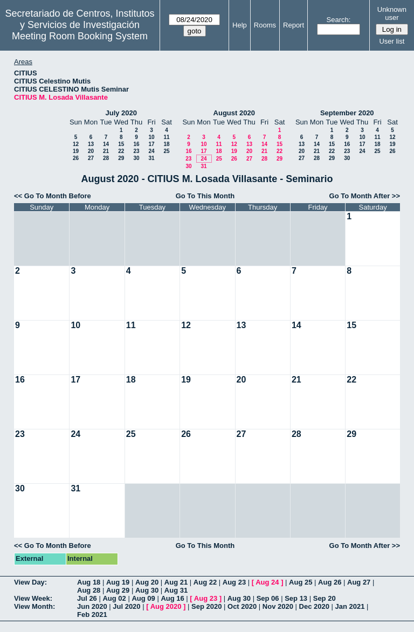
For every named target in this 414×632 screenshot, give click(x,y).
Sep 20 (324, 598)
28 (106, 158)
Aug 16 (172, 598)
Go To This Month (205, 196)
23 (136, 151)
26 (76, 158)
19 (76, 151)
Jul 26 (87, 598)
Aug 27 (358, 582)
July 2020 (121, 113)
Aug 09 (143, 598)
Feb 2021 (92, 614)
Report (293, 25)
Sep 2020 (206, 606)
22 (121, 151)
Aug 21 (176, 582)
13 (91, 144)
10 (151, 137)
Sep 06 (268, 598)
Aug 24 (267, 582)
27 (91, 158)
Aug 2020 (166, 606)
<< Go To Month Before (52, 196)
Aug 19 (117, 582)
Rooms (265, 25)
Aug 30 (146, 590)
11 (166, 137)
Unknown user (391, 13)
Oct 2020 (242, 606)
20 (91, 151)
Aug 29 (117, 590)
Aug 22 (205, 582)
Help (239, 25)
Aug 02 (114, 598)
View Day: (30, 582)
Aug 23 (234, 582)
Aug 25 (300, 582)
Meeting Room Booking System (80, 36)
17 (151, 144)
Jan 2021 (350, 606)
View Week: (33, 598)
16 (136, 144)
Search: (339, 20)
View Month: (34, 606)
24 (151, 151)
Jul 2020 (126, 606)
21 (106, 151)
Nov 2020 (278, 606)
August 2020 (234, 113)
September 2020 (347, 113)
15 (121, 144)
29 (121, 158)
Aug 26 (329, 582)
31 (151, 158)
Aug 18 (88, 582)
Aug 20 (146, 582)
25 (166, 151)
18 (166, 144)
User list (391, 41)
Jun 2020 (92, 606)
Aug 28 (88, 590)
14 (106, 144)
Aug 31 (176, 590)
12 (76, 144)
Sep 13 (296, 598)
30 (136, 158)
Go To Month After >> (364, 196)
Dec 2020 (314, 606)
